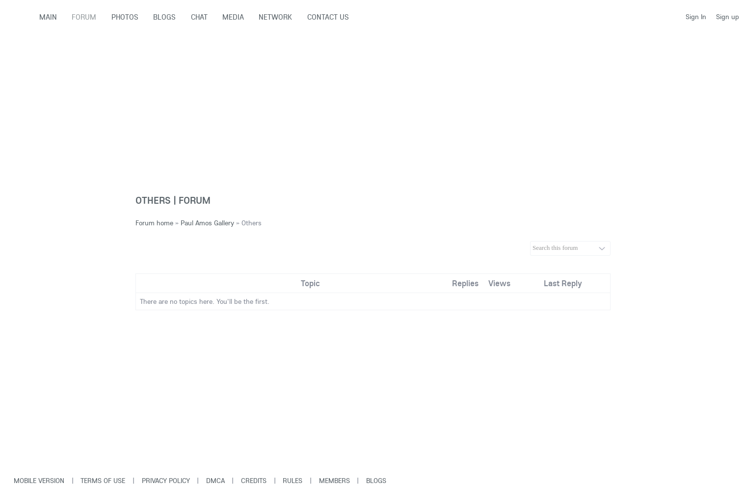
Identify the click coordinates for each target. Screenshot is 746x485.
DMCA (215, 480)
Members (334, 480)
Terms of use (102, 480)
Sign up (727, 16)
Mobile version (39, 480)
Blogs (376, 480)
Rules (292, 480)
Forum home (154, 222)
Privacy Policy (166, 480)
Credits (253, 480)
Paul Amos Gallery (207, 222)
